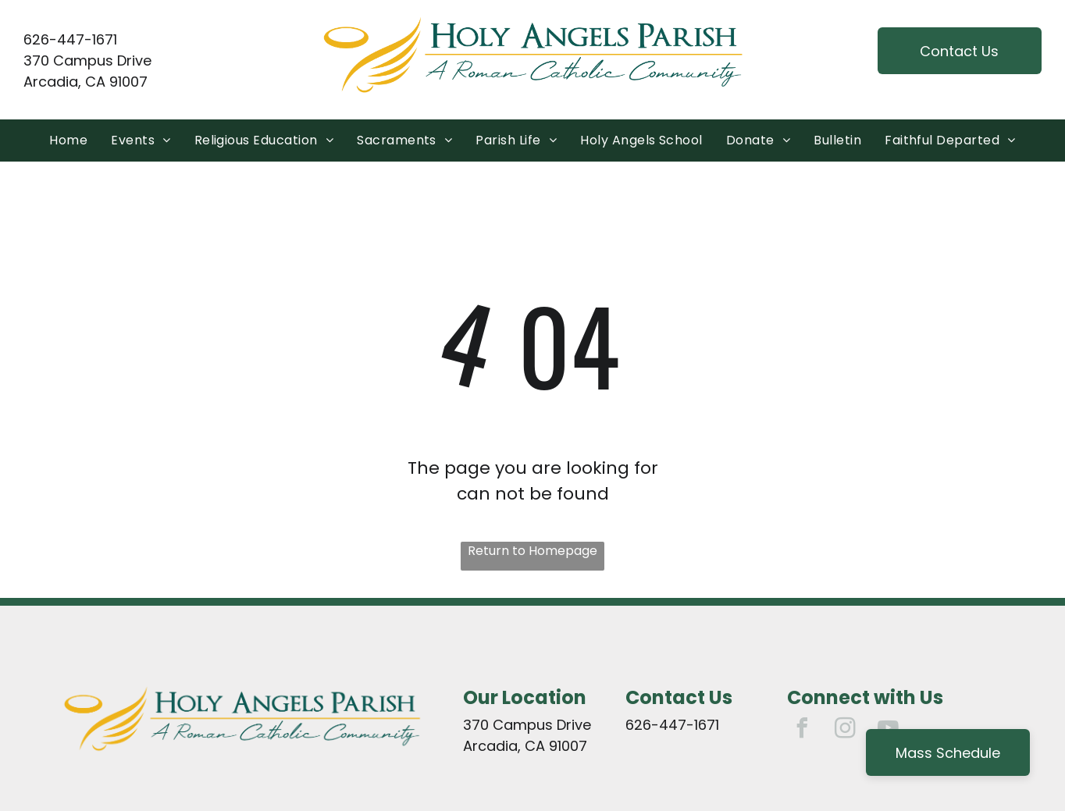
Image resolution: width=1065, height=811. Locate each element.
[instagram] (845, 730)
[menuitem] (68, 140)
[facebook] (802, 730)
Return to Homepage (532, 551)
